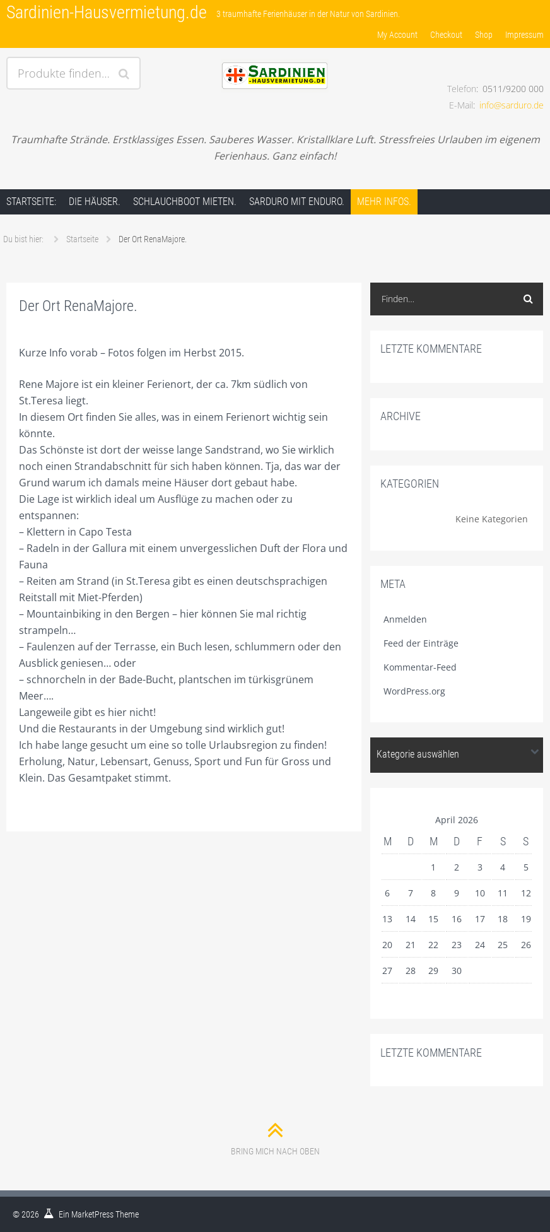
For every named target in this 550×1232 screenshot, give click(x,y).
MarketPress (92, 1214)
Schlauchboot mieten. (185, 202)
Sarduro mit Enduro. (296, 202)
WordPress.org (414, 691)
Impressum (524, 35)
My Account (397, 35)
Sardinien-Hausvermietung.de (106, 12)
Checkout (446, 35)
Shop (484, 35)
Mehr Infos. (384, 202)
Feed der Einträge (421, 643)
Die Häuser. (94, 202)
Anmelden (405, 619)
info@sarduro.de (511, 105)
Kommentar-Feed (420, 667)
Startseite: (31, 202)
